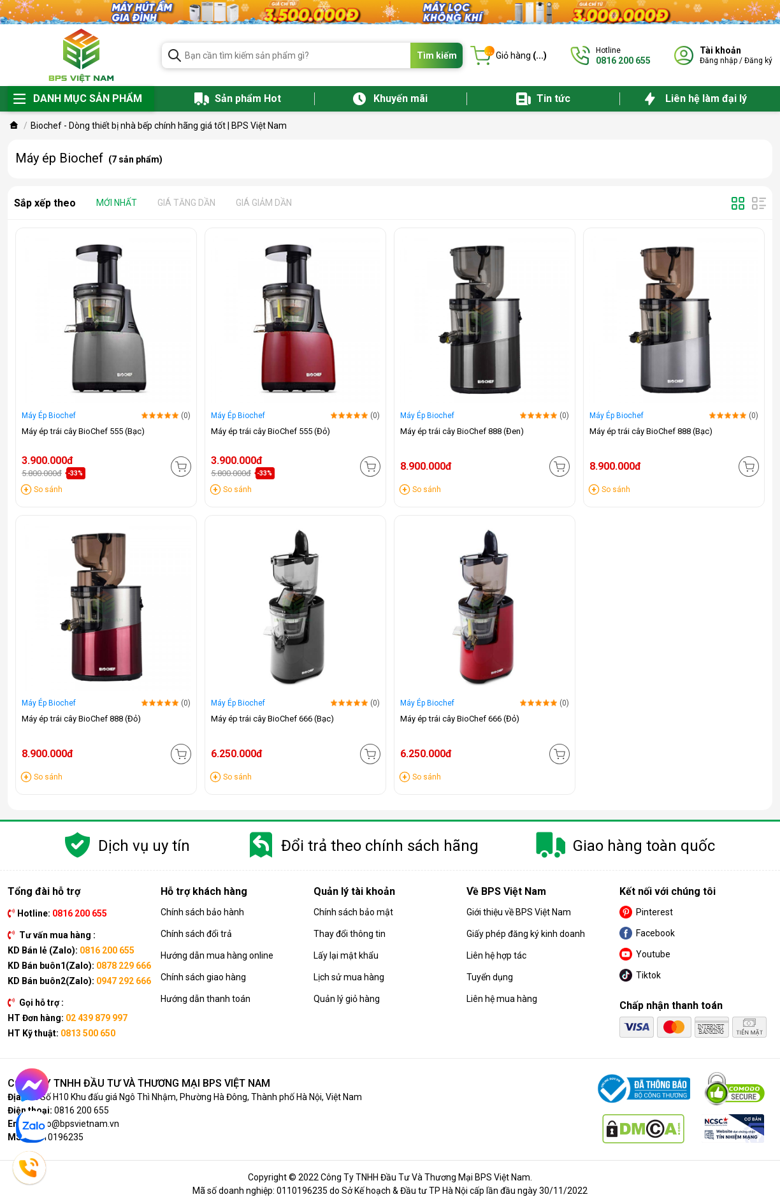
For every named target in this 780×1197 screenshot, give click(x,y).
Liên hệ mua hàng (501, 999)
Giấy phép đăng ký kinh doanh (525, 934)
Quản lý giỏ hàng (347, 999)
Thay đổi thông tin (350, 934)
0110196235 (57, 1137)
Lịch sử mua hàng (349, 977)
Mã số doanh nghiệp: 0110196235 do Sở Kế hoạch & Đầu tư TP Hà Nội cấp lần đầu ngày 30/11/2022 (390, 1191)
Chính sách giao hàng (203, 977)
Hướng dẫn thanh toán (205, 999)
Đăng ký (758, 60)
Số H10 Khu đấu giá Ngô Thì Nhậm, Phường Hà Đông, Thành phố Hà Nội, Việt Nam (201, 1097)
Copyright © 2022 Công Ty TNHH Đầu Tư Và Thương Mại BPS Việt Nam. (390, 1177)
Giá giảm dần (264, 203)
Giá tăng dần (186, 203)
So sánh (48, 489)
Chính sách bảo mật (353, 912)
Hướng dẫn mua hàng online (217, 955)
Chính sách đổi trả (196, 934)
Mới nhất (116, 203)
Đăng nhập (718, 60)
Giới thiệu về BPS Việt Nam (518, 912)
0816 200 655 (81, 1110)
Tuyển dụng (489, 977)
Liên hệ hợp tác (496, 955)
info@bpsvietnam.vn (77, 1124)
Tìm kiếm (437, 55)
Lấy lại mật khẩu (346, 955)
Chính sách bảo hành (202, 912)
